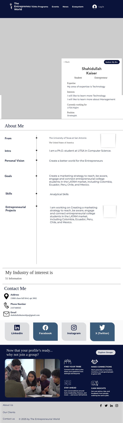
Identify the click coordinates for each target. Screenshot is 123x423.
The (16, 3)
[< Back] (73, 62)
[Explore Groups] (106, 352)
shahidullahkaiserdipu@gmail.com (25, 315)
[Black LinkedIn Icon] (111, 405)
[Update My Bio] (112, 62)
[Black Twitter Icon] (106, 405)
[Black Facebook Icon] (101, 405)
